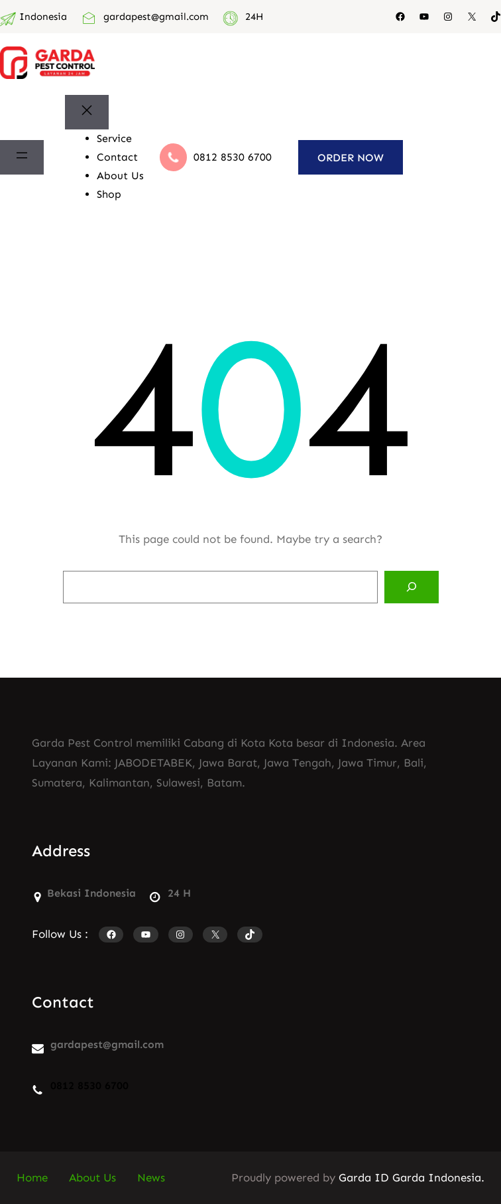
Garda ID (364, 1177)
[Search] (411, 587)
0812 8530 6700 (233, 157)
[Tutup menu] (87, 112)
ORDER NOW (350, 157)
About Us (92, 1177)
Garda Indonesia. (438, 1177)
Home (32, 1177)
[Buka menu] (22, 157)
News (151, 1177)
